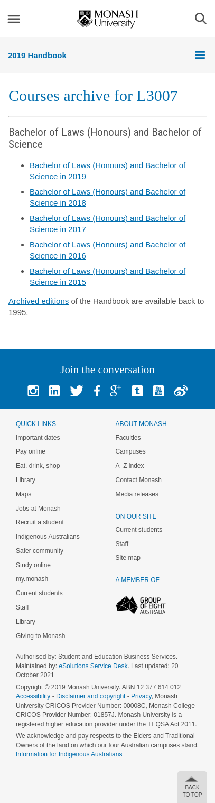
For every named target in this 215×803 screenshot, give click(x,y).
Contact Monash (139, 480)
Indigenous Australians (48, 536)
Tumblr (137, 390)
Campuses (131, 451)
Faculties (128, 437)
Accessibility (33, 696)
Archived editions (38, 301)
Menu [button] (13, 19)
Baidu (181, 390)
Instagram (33, 390)
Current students (39, 593)
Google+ (115, 390)
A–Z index (130, 465)
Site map (128, 557)
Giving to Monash (40, 636)
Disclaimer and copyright (90, 696)
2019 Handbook (37, 55)
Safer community (39, 551)
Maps (23, 494)
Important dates (38, 437)
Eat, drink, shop (38, 465)
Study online (33, 565)
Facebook (97, 390)
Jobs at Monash (38, 508)
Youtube (158, 390)
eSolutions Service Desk (93, 666)
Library (25, 480)
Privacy (141, 696)
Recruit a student (40, 522)
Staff (22, 607)
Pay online (30, 451)
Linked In (54, 390)
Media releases (137, 494)
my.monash (32, 579)
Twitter (76, 390)
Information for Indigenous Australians (69, 754)
